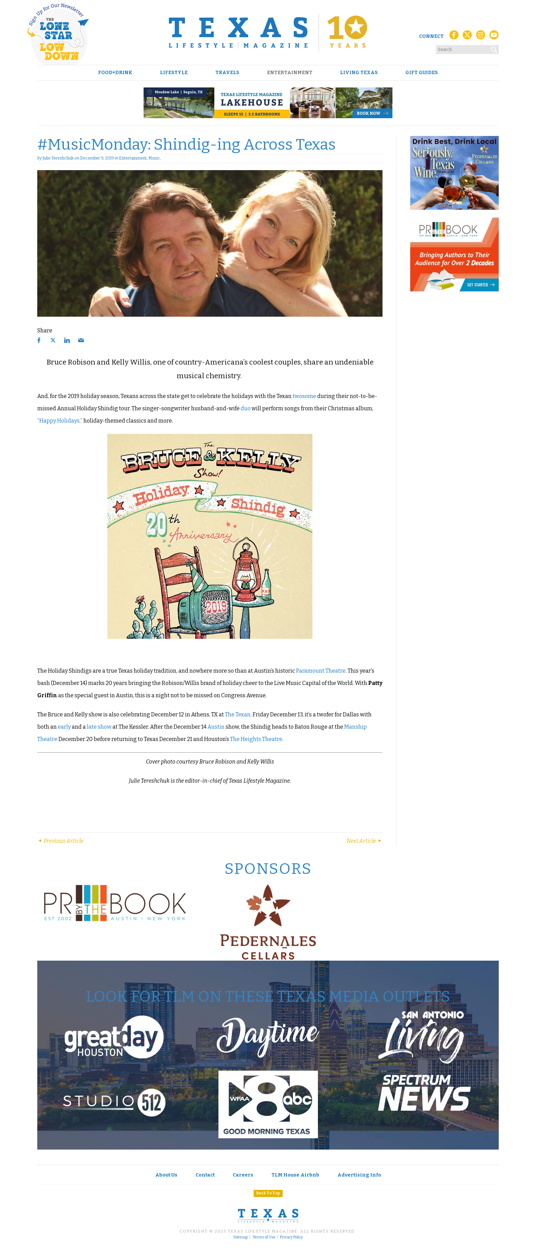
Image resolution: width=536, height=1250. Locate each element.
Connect (431, 36)
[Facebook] (454, 36)
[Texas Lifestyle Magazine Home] (268, 32)
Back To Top (268, 1193)
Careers (243, 1175)
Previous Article (60, 841)
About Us (166, 1175)
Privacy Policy (291, 1237)
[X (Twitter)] (467, 36)
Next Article (365, 841)
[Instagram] (480, 36)
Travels (227, 72)
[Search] (494, 48)
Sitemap (240, 1237)
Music (154, 158)
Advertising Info (359, 1175)
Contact (205, 1175)
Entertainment (289, 72)
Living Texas (359, 72)
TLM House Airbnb (295, 1175)
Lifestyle (174, 72)
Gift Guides (421, 72)
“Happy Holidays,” (59, 420)
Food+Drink (115, 72)
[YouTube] (494, 36)
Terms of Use (264, 1237)
